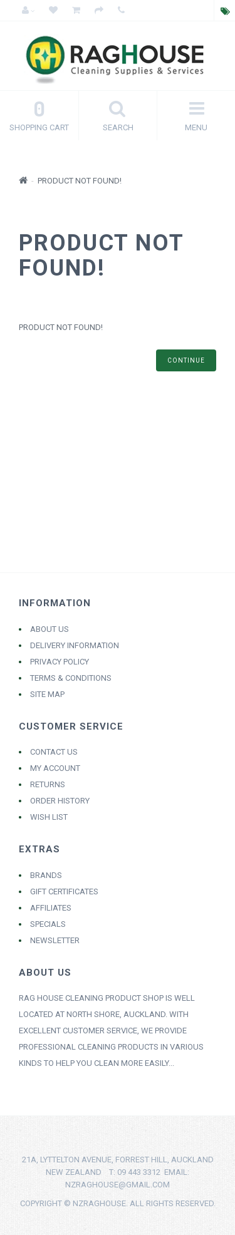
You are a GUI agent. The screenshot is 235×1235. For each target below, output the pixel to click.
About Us (49, 629)
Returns (47, 784)
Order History (60, 800)
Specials (48, 924)
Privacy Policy (59, 661)
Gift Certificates (64, 891)
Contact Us (54, 752)
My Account (55, 768)
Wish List (49, 817)
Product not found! (80, 180)
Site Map (47, 694)
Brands (46, 875)
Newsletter (55, 940)
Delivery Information (74, 645)
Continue (186, 360)
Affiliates (50, 907)
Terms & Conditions (71, 678)
